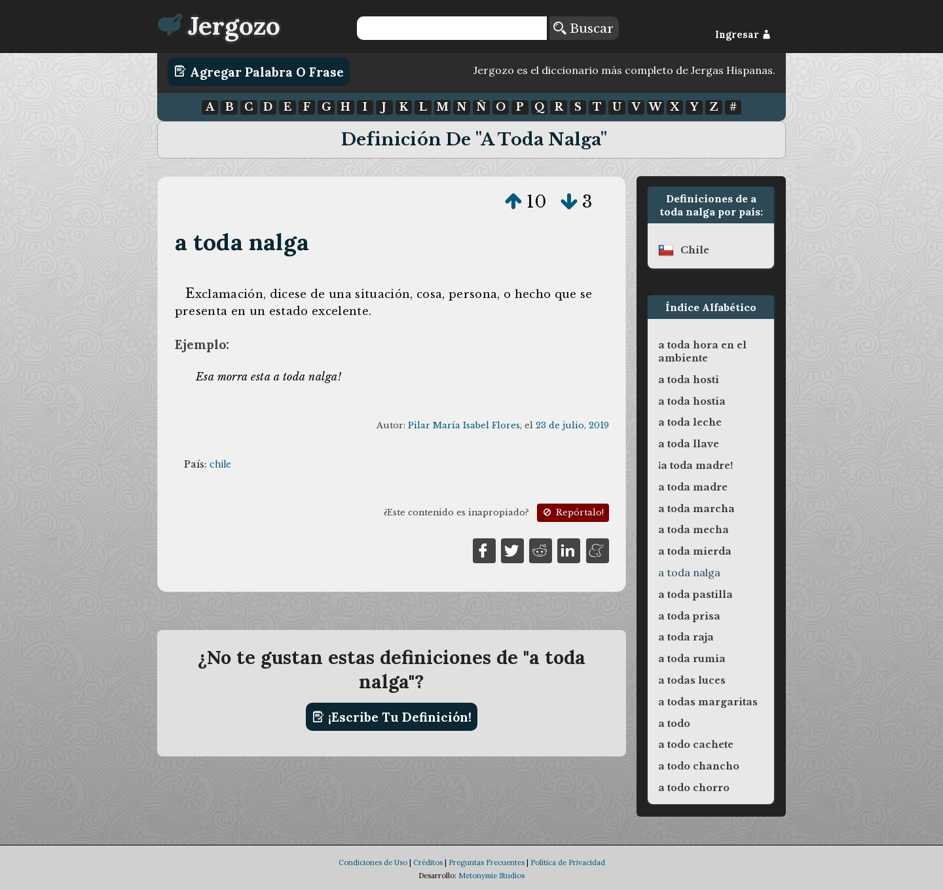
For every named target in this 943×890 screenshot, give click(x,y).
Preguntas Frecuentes (487, 862)
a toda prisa (689, 616)
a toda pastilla (695, 595)
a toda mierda (694, 551)
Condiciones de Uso (373, 862)
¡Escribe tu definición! (392, 717)
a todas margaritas (708, 702)
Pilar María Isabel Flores (464, 425)
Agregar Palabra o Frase (259, 71)
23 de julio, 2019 (572, 425)
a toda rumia (692, 659)
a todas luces (692, 680)
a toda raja (686, 637)
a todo (674, 724)
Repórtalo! (572, 512)
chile (220, 464)
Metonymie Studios (491, 875)
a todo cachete (695, 745)
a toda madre (693, 487)
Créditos (428, 862)
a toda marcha (696, 509)
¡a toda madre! (695, 466)
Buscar (583, 28)
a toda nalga (242, 242)
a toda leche (690, 422)
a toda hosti (688, 380)
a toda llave (688, 444)
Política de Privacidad (567, 862)
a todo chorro (694, 788)
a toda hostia (692, 401)
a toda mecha (693, 530)
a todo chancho (698, 766)
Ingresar (743, 35)
